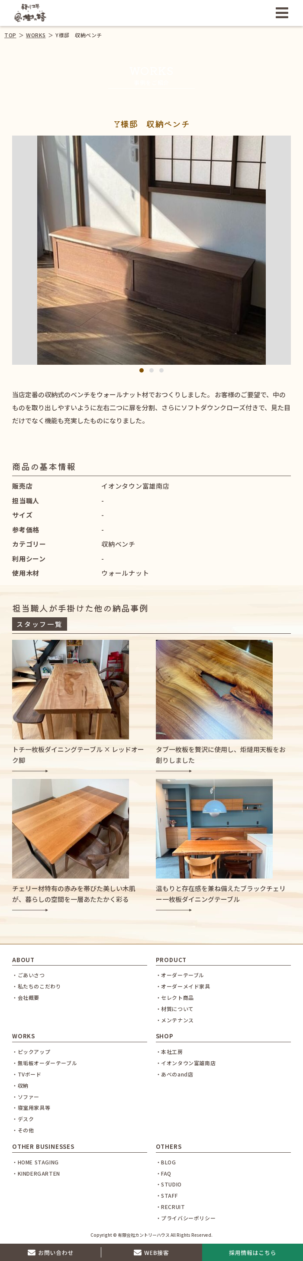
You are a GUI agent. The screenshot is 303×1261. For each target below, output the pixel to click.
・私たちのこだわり (36, 986)
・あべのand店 (174, 1074)
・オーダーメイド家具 (183, 986)
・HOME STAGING (35, 1162)
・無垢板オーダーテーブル (44, 1063)
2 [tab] (152, 370)
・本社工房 (169, 1051)
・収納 (20, 1085)
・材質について (175, 1008)
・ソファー (25, 1096)
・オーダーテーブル (180, 975)
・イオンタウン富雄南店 (186, 1063)
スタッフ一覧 (39, 624)
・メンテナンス (175, 1020)
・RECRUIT (170, 1206)
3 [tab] (162, 370)
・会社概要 (25, 997)
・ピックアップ (31, 1051)
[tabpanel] (151, 250)
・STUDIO (169, 1184)
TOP (10, 35)
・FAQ (163, 1173)
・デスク (23, 1118)
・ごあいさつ (28, 975)
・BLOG (166, 1162)
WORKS (36, 35)
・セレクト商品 (175, 997)
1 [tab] (142, 370)
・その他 (23, 1130)
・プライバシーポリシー (186, 1218)
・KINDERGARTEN (36, 1173)
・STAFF (167, 1195)
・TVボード (27, 1074)
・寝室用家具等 (31, 1107)
